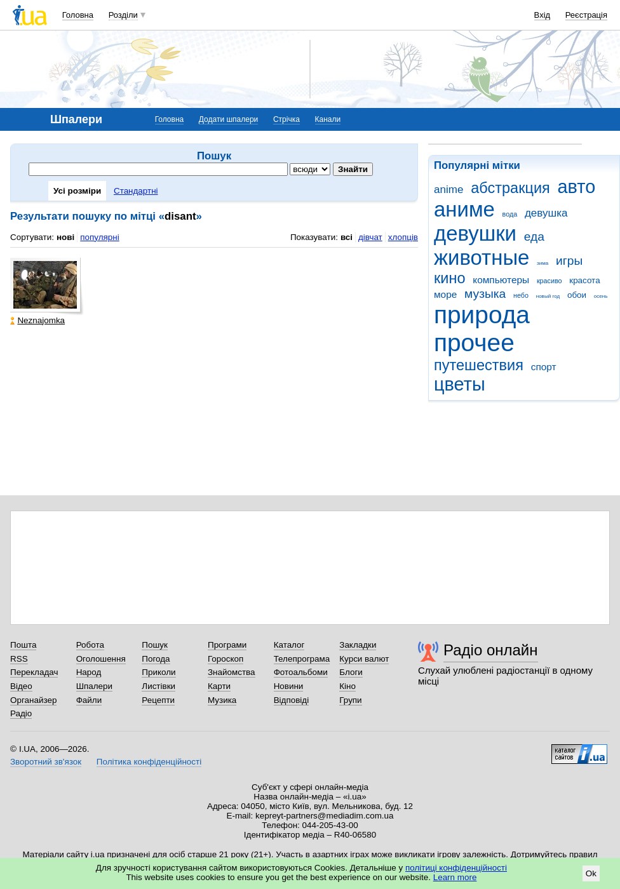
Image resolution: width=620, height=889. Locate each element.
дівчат (370, 237)
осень (601, 296)
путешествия (478, 365)
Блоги (351, 672)
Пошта (23, 645)
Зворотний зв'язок (45, 761)
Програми (227, 645)
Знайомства (231, 672)
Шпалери (94, 686)
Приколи (158, 672)
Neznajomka (37, 320)
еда (534, 236)
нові (65, 237)
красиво (549, 280)
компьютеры (501, 279)
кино (450, 278)
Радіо (21, 713)
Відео (21, 686)
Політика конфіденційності (149, 761)
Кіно (347, 686)
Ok (591, 873)
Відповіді (291, 700)
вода (510, 214)
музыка (485, 293)
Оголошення (101, 659)
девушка (546, 213)
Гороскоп (225, 659)
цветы (459, 384)
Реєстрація (586, 15)
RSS (19, 659)
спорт (543, 366)
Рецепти (158, 700)
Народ (89, 672)
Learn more (455, 877)
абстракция (510, 188)
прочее (474, 342)
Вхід (542, 15)
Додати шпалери (228, 119)
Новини (289, 686)
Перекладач (34, 672)
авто (577, 187)
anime (448, 190)
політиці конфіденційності (456, 867)
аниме (464, 209)
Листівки (158, 686)
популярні (99, 237)
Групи (350, 700)
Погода (156, 659)
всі (346, 237)
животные (481, 257)
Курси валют (364, 659)
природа (482, 314)
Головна (77, 15)
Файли (89, 700)
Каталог (289, 645)
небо (521, 295)
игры (569, 260)
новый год (548, 296)
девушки (475, 233)
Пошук (155, 645)
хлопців (403, 237)
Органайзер (33, 700)
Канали (328, 119)
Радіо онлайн (490, 649)
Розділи (123, 15)
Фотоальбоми (301, 672)
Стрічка (286, 119)
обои (576, 295)
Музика (222, 700)
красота (584, 280)
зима (542, 263)
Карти (219, 686)
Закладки (357, 645)
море (445, 294)
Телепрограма (302, 659)
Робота (90, 645)
